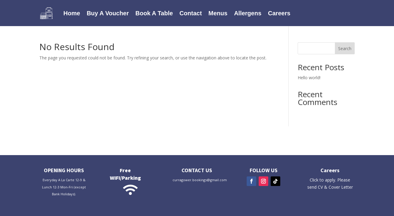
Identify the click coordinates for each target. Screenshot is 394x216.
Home (71, 13)
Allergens (247, 13)
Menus (218, 13)
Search (344, 48)
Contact (190, 13)
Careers (279, 13)
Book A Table (154, 13)
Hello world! (309, 77)
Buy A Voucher (108, 13)
